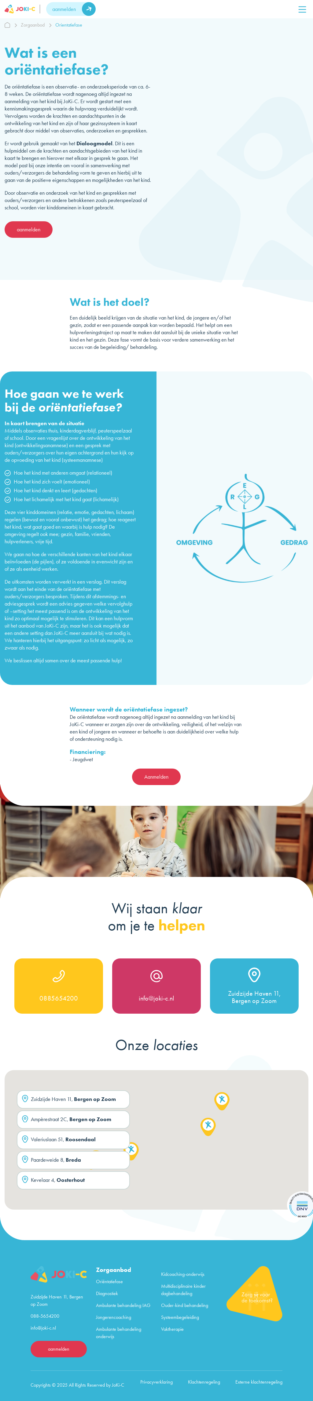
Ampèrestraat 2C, (66, 1120)
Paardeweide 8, (51, 1160)
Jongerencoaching (113, 1317)
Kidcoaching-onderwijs (182, 1274)
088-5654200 (45, 1316)
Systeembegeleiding (180, 1317)
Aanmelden (156, 776)
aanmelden (64, 9)
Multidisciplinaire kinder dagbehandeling (183, 1289)
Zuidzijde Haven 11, (69, 1100)
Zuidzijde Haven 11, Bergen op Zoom (254, 997)
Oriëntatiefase (109, 1281)
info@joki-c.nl (156, 998)
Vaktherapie (172, 1329)
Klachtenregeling (204, 1382)
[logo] (22, 9)
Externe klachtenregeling (258, 1382)
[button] (131, 1152)
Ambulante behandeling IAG (123, 1305)
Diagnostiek (107, 1293)
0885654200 (58, 998)
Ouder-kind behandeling (184, 1305)
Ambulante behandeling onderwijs (118, 1332)
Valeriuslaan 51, (59, 1140)
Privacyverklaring (156, 1382)
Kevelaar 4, (53, 1181)
